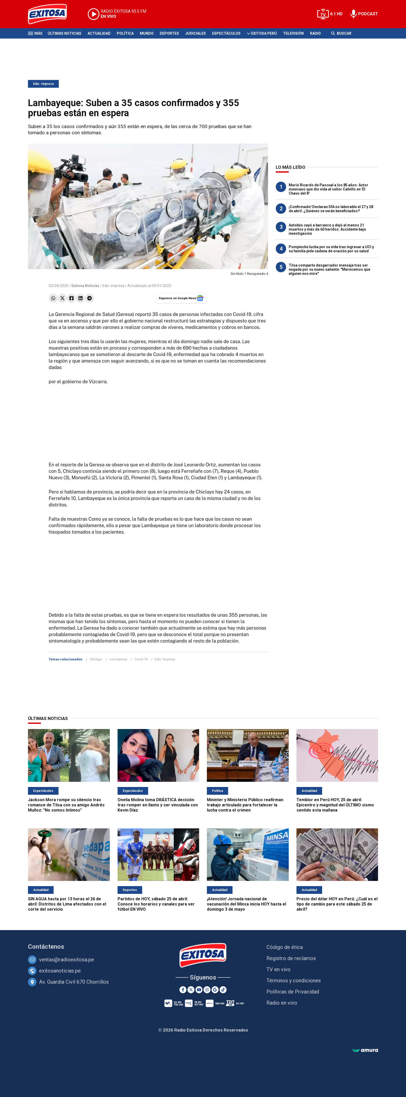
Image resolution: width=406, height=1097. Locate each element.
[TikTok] (223, 989)
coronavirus (118, 659)
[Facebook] (182, 989)
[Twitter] (190, 989)
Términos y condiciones (293, 980)
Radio (315, 33)
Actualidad (99, 33)
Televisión (293, 33)
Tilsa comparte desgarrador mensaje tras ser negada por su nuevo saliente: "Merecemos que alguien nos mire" (329, 269)
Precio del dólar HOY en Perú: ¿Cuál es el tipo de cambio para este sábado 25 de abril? (337, 904)
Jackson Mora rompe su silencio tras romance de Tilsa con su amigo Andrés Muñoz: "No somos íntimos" (66, 805)
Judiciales (195, 33)
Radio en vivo (281, 1003)
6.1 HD (336, 13)
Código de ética (284, 947)
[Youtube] (198, 989)
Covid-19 (141, 659)
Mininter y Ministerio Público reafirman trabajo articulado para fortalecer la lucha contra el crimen (245, 805)
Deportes (169, 33)
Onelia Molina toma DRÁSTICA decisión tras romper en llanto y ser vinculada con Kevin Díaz (158, 805)
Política (125, 33)
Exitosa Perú (264, 33)
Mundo (147, 33)
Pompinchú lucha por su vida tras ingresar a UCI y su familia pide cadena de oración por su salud (331, 249)
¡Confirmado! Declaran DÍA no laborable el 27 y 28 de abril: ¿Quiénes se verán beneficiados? (331, 209)
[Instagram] (207, 989)
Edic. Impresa (43, 84)
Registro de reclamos (291, 958)
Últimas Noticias (64, 33)
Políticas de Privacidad (292, 992)
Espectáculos (226, 33)
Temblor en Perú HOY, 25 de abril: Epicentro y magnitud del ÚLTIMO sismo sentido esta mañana (335, 805)
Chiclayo (96, 659)
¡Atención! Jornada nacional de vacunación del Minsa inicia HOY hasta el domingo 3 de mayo (246, 904)
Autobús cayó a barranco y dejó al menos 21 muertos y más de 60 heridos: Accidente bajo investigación (327, 229)
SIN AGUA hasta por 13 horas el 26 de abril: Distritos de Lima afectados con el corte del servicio (67, 904)
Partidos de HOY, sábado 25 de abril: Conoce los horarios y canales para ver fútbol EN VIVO (156, 904)
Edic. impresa (113, 286)
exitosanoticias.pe (60, 971)
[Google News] (215, 989)
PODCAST (368, 13)
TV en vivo (278, 969)
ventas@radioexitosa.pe (66, 959)
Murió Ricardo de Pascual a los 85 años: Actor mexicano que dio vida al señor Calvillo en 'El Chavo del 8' (328, 189)
